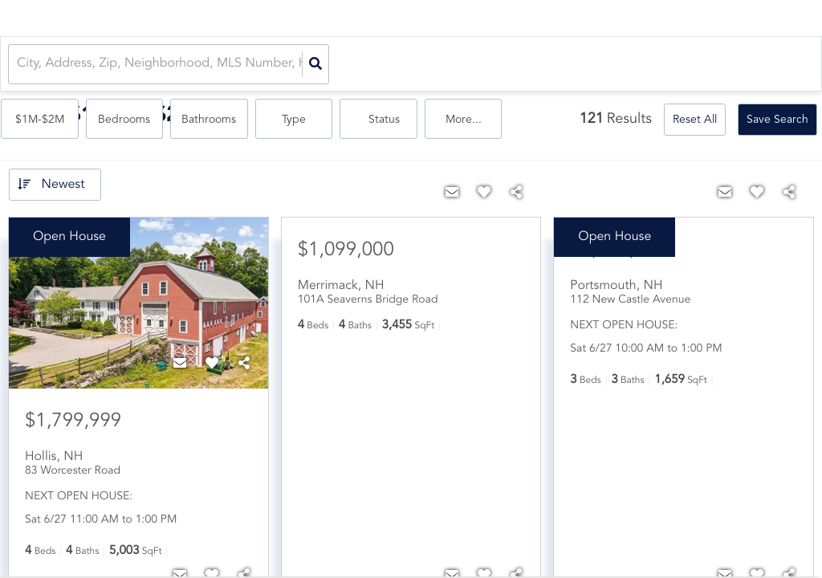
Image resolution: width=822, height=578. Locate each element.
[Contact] (180, 364)
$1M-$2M (360, 65)
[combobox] (18, 64)
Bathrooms (526, 65)
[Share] (244, 364)
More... (776, 65)
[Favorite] (212, 364)
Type (609, 65)
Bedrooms (443, 65)
